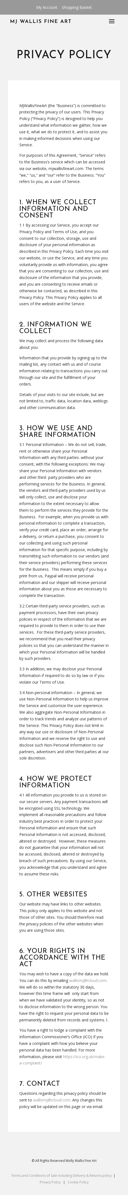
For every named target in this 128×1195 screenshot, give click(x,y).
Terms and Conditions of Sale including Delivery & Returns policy (61, 1175)
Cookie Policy (78, 1182)
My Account (46, 7)
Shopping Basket (77, 7)
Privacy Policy (50, 1182)
